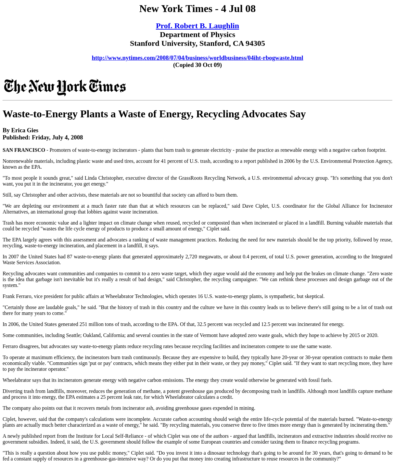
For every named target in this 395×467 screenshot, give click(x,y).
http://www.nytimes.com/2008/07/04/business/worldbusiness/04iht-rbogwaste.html (197, 57)
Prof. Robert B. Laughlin (197, 25)
